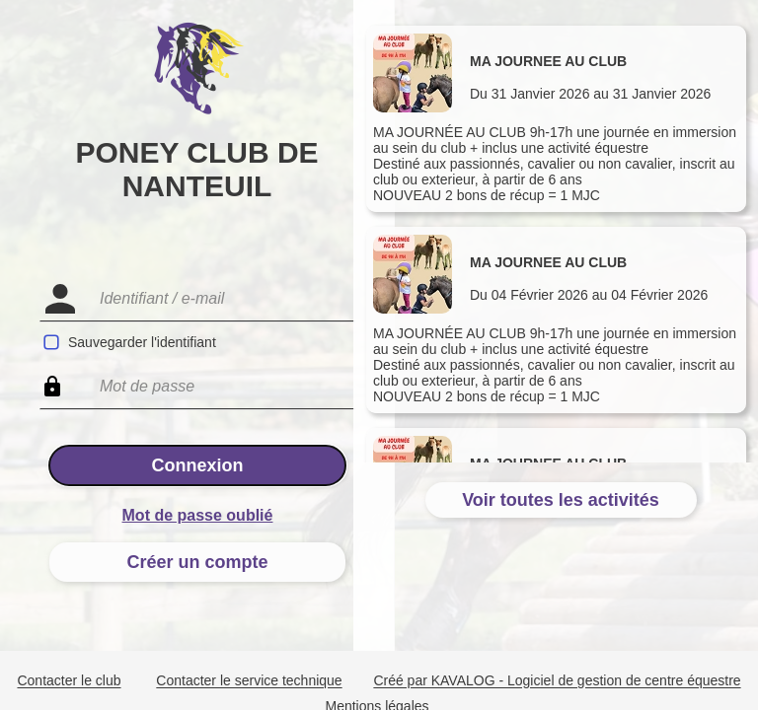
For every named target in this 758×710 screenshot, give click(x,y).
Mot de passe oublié (197, 515)
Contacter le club (68, 681)
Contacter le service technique (248, 681)
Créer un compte (196, 562)
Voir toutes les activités (560, 500)
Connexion (198, 465)
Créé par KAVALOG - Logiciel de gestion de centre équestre (556, 681)
